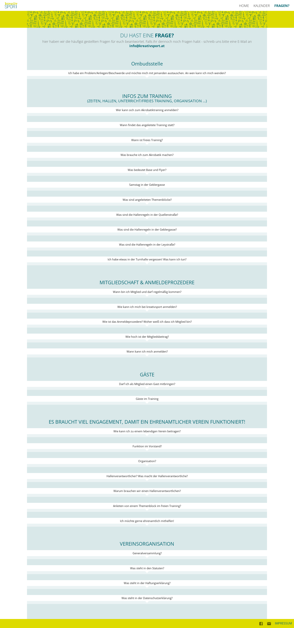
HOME (244, 6)
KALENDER (262, 6)
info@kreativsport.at (147, 46)
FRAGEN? (282, 6)
